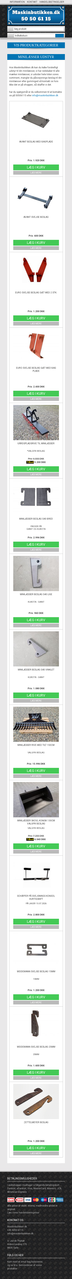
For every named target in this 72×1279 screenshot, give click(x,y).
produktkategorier (36, 45)
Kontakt (32, 2)
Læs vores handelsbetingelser (23, 1212)
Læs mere (36, 172)
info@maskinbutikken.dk (45, 95)
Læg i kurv (36, 167)
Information (17, 2)
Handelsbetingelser (52, 2)
